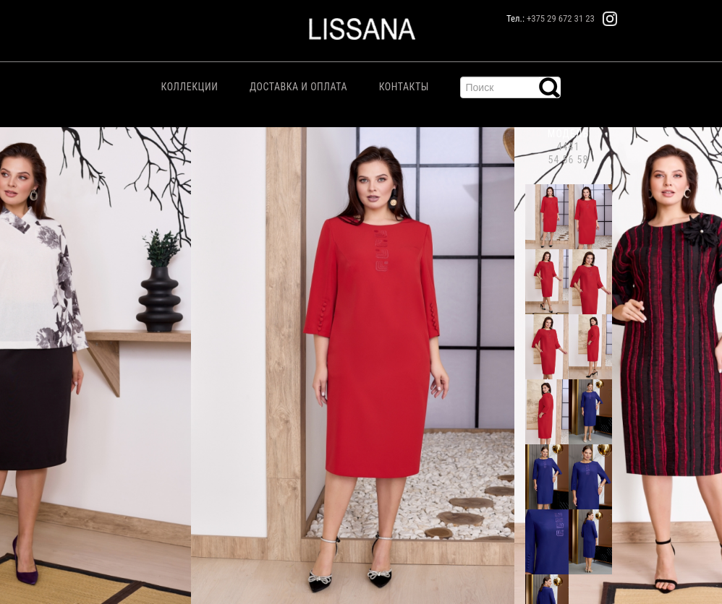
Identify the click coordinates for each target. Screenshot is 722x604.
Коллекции (189, 86)
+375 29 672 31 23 (561, 18)
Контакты (404, 86)
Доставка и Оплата (298, 86)
